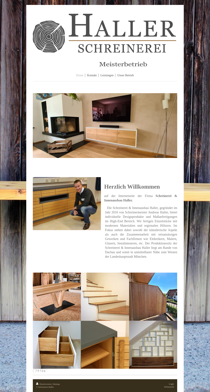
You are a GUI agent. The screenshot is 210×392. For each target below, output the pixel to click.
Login (171, 384)
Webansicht (169, 387)
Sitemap (56, 384)
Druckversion (44, 384)
